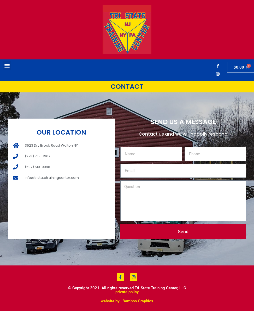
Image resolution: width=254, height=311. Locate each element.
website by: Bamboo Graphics (127, 301)
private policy (127, 292)
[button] (7, 65)
